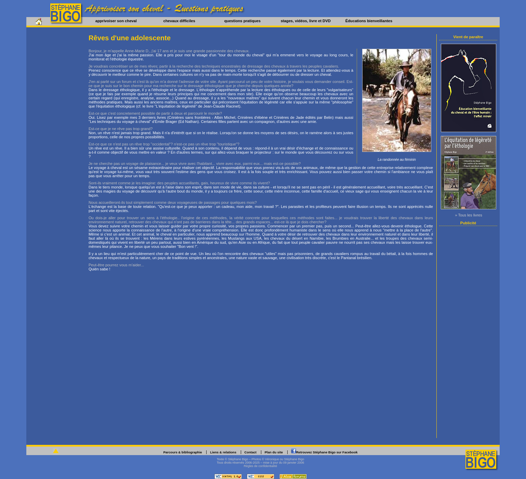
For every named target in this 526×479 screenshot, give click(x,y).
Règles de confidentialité (260, 466)
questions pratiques (242, 21)
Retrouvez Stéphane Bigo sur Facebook (327, 452)
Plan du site (274, 452)
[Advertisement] (468, 331)
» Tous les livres (468, 215)
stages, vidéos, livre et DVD (306, 21)
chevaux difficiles (179, 21)
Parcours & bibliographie (182, 452)
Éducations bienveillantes (368, 21)
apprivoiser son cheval (116, 21)
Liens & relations (223, 452)
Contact (251, 452)
